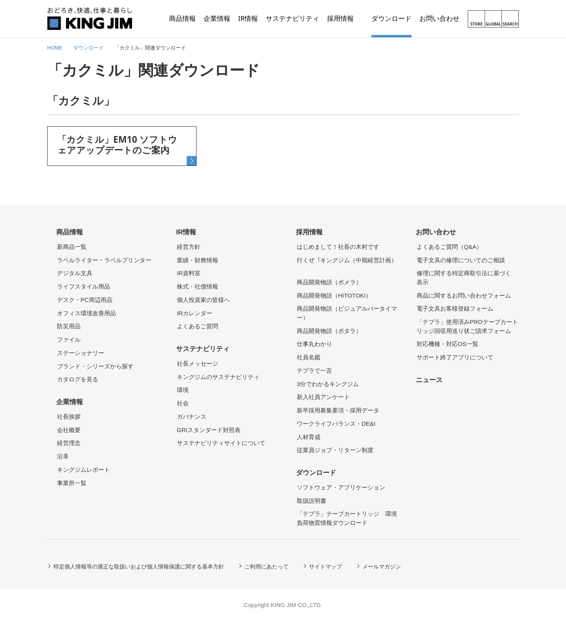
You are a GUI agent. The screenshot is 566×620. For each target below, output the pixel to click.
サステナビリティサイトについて (221, 443)
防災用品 (69, 326)
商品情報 (69, 232)
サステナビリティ (203, 349)
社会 (183, 403)
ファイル (69, 339)
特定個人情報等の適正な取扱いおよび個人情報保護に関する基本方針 (138, 566)
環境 (183, 389)
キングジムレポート (83, 469)
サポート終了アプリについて (455, 357)
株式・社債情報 (197, 286)
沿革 (63, 456)
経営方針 (188, 246)
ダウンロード (316, 472)
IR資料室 (188, 273)
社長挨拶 (69, 416)
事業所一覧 (71, 483)
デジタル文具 (74, 273)
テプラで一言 (314, 370)
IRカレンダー (194, 313)
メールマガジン (381, 566)
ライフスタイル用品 (83, 286)
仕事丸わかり (314, 343)
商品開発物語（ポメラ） (329, 282)
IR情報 (186, 232)
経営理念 (69, 443)
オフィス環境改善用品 (86, 313)
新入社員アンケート (323, 397)
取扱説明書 (311, 500)
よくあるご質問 (197, 326)
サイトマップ (325, 566)
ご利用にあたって (266, 566)
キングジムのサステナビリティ (218, 376)
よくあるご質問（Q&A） (449, 246)
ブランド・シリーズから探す (95, 366)
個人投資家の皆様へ (203, 299)
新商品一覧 (71, 246)
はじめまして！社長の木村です (338, 246)
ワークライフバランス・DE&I (336, 423)
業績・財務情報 (197, 260)
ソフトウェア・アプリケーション (341, 487)
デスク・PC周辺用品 (84, 299)
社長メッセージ (197, 363)
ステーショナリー (80, 353)
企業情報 (69, 402)
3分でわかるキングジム (328, 384)
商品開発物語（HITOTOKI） (334, 295)
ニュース (429, 380)
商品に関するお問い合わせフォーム (464, 295)
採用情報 (309, 232)
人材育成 (308, 437)
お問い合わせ (436, 232)
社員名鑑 (308, 357)
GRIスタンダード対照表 (209, 430)
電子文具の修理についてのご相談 (461, 260)
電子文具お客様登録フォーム (455, 308)
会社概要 (69, 430)
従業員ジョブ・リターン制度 (335, 450)
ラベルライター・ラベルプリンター (104, 260)
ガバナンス (191, 416)
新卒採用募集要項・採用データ (338, 410)
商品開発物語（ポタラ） (329, 330)
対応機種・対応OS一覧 (447, 343)
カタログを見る (77, 379)
